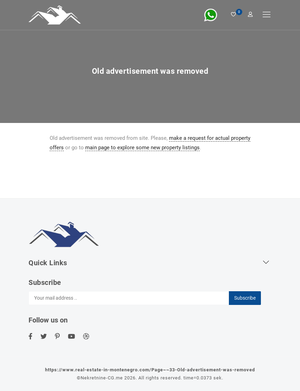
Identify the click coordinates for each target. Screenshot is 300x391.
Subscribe (245, 298)
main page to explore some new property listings (142, 147)
